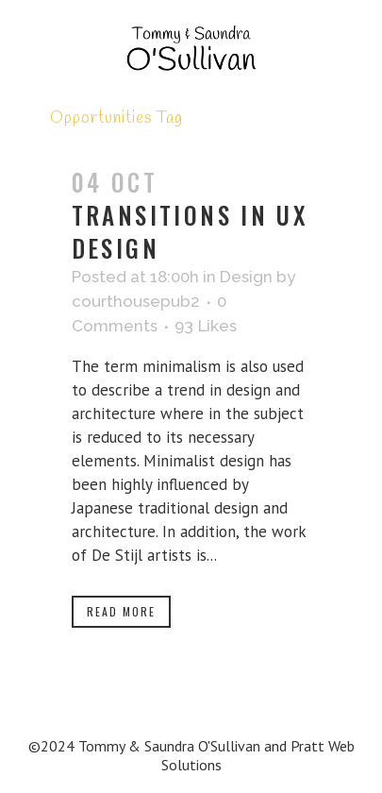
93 (205, 325)
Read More (121, 611)
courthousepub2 (136, 301)
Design (246, 276)
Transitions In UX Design (190, 231)
